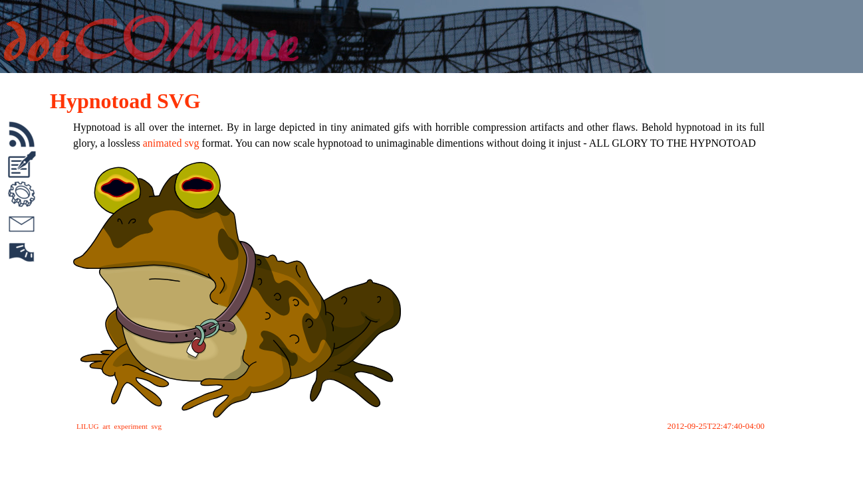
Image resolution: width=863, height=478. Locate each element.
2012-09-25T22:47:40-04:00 (716, 426)
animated (162, 143)
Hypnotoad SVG (125, 101)
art (106, 426)
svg (191, 143)
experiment (131, 426)
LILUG (87, 426)
